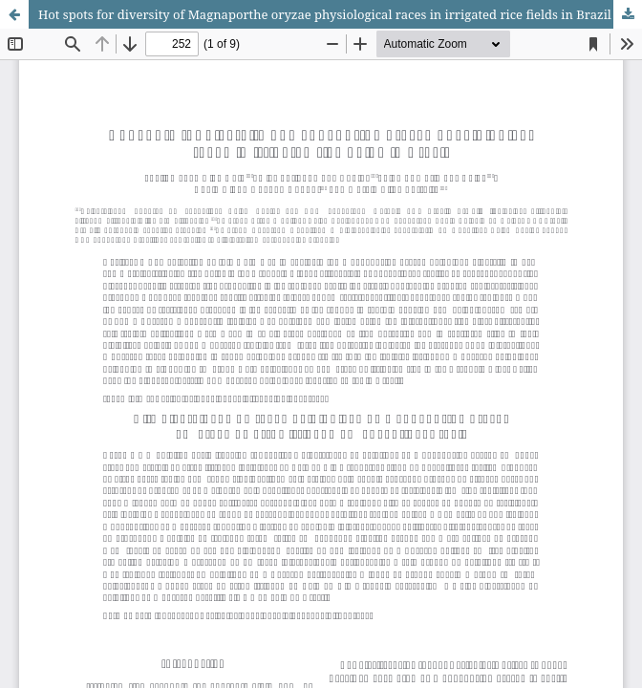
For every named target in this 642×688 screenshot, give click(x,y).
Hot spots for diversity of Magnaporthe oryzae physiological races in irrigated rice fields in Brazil (324, 14)
